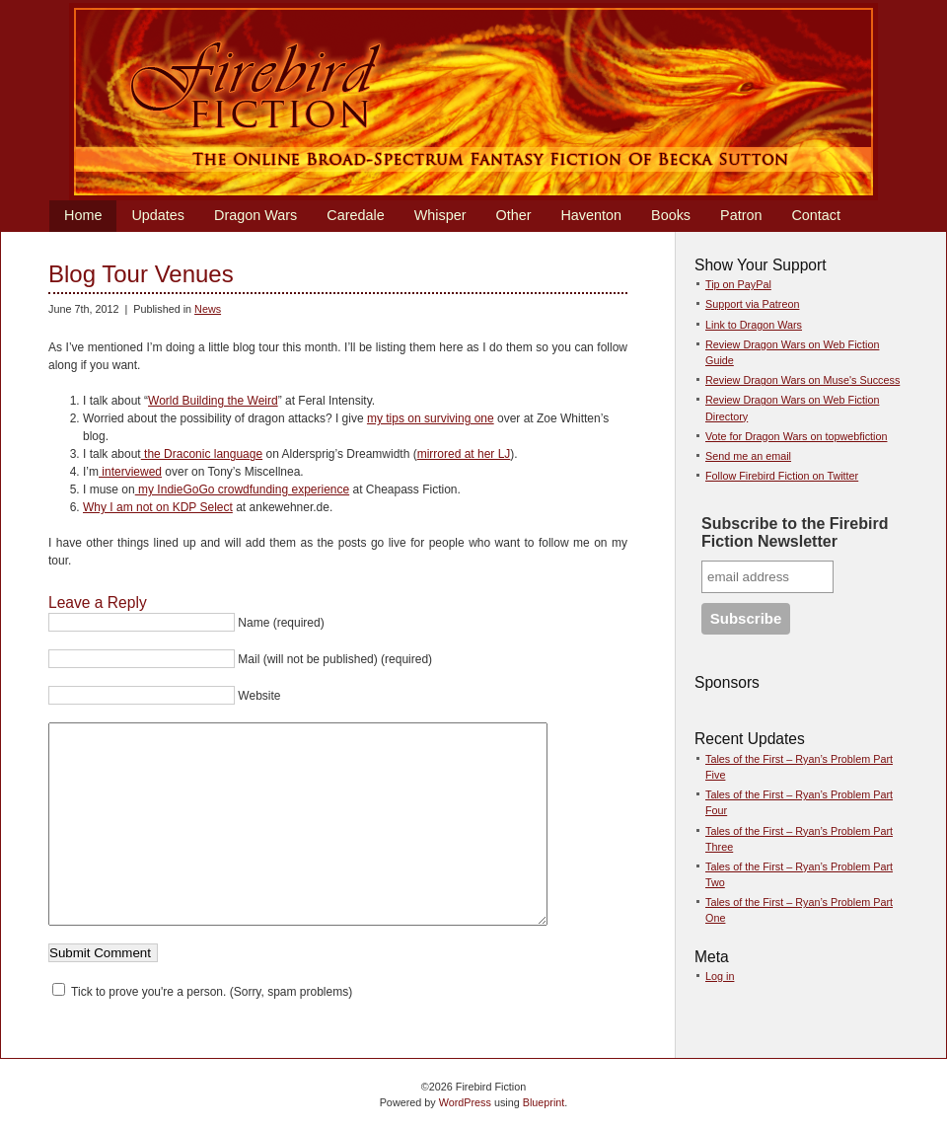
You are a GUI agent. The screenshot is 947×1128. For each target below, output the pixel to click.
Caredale (355, 215)
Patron (741, 215)
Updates (157, 215)
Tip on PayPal (738, 284)
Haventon (590, 215)
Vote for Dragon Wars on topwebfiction (796, 436)
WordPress (465, 1102)
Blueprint (544, 1102)
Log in (719, 976)
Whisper (440, 215)
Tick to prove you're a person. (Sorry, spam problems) (202, 992)
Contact (815, 215)
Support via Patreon (752, 304)
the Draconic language (201, 454)
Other (513, 215)
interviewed (130, 472)
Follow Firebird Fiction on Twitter (781, 476)
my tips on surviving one (430, 418)
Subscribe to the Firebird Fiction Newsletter (794, 532)
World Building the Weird (213, 401)
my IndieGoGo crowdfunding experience (242, 489)
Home (83, 215)
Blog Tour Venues (141, 274)
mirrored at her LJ (464, 454)
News (207, 309)
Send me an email (748, 456)
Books (671, 215)
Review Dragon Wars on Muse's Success (802, 380)
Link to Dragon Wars (753, 325)
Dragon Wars (255, 215)
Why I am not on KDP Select (158, 507)
